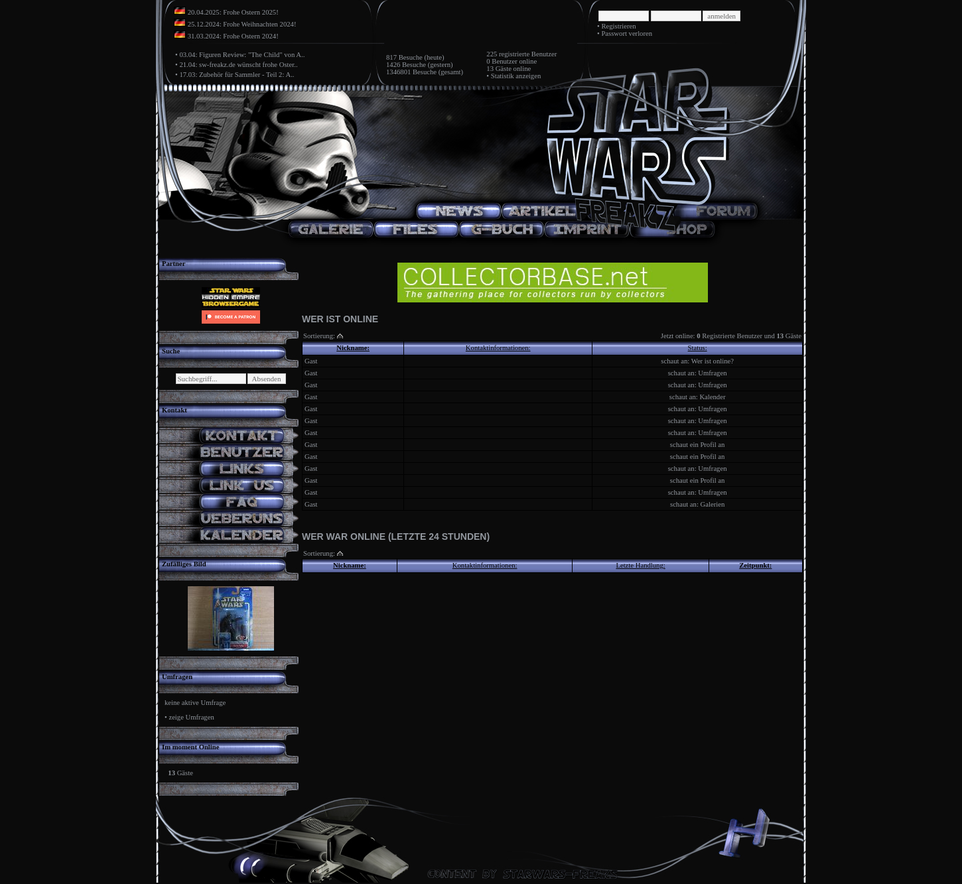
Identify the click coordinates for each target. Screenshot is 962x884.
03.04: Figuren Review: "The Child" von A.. (242, 54)
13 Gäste (499, 68)
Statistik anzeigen (516, 76)
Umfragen (712, 373)
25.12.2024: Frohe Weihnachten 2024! (242, 24)
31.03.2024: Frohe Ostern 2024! (233, 36)
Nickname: (353, 347)
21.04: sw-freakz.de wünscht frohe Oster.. (238, 64)
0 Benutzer (501, 61)
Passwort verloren (626, 33)
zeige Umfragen (191, 717)
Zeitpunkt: (755, 565)
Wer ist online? (712, 361)
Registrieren (618, 26)
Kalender (712, 397)
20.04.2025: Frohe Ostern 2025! (233, 12)
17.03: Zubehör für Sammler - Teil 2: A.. (236, 74)
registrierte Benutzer (528, 54)
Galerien (713, 504)
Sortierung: (319, 336)
